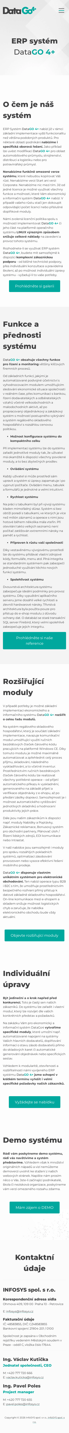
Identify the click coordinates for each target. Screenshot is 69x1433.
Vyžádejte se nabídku (34, 1102)
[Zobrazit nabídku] (61, 10)
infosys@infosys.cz (19, 1311)
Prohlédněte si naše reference (34, 641)
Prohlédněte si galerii (34, 286)
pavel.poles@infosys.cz (23, 1404)
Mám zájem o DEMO (35, 1207)
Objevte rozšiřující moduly (34, 935)
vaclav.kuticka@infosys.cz (25, 1377)
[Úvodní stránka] (19, 10)
